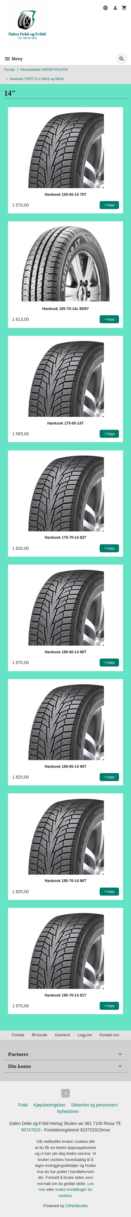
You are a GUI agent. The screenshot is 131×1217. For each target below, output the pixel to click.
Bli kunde (39, 1035)
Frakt (23, 1104)
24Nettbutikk (77, 1205)
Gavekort (62, 1035)
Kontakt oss (109, 1035)
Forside (9, 69)
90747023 (30, 1129)
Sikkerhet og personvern (94, 1104)
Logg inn (84, 1035)
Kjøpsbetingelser (50, 1104)
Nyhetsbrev (68, 1111)
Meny (13, 58)
